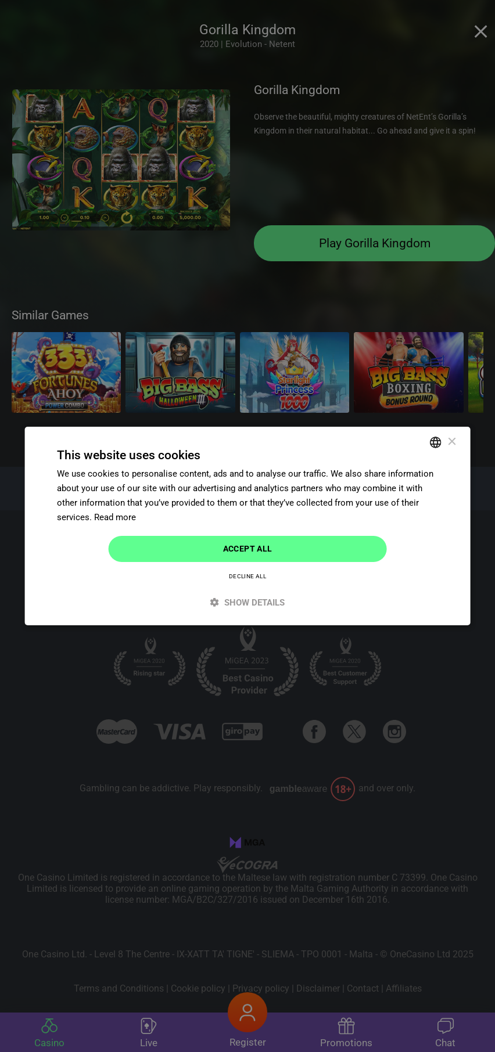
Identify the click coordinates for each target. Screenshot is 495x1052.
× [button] (451, 441)
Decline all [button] (247, 576)
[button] (248, 602)
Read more (115, 517)
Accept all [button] (247, 548)
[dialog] (247, 526)
